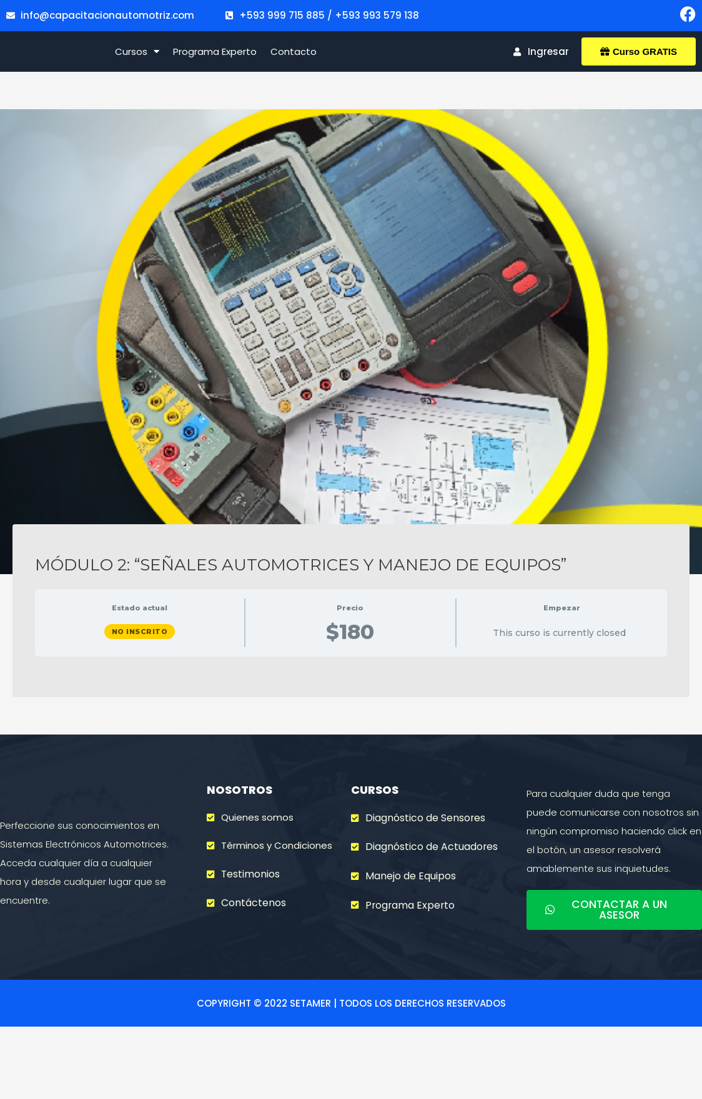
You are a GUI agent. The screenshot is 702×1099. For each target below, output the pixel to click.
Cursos (137, 55)
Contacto (293, 54)
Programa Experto (215, 54)
